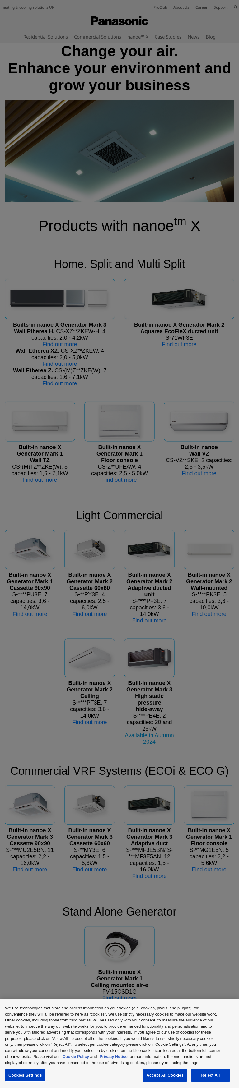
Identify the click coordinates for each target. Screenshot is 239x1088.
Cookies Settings (25, 1075)
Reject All (210, 1075)
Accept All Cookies (165, 1075)
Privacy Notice (114, 1056)
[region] (119, 1043)
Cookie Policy (76, 1056)
